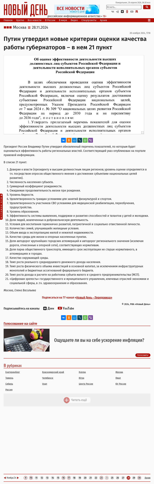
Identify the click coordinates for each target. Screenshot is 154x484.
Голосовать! (142, 355)
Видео (74, 20)
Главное (8, 20)
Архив (103, 20)
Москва (19, 27)
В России (50, 20)
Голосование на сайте (20, 324)
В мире (63, 20)
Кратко (20, 20)
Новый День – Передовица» (94, 297)
